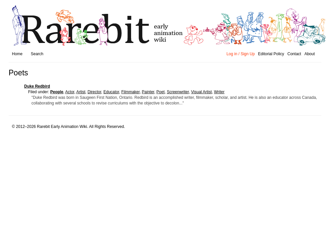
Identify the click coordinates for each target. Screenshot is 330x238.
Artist (80, 92)
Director (94, 92)
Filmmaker (130, 92)
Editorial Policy (271, 54)
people (56, 92)
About (310, 54)
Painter (148, 92)
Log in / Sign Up (240, 54)
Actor (69, 92)
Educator (111, 92)
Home (17, 54)
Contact (294, 54)
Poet (161, 92)
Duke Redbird (37, 86)
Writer (219, 92)
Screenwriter (178, 92)
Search (37, 54)
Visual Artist (201, 92)
